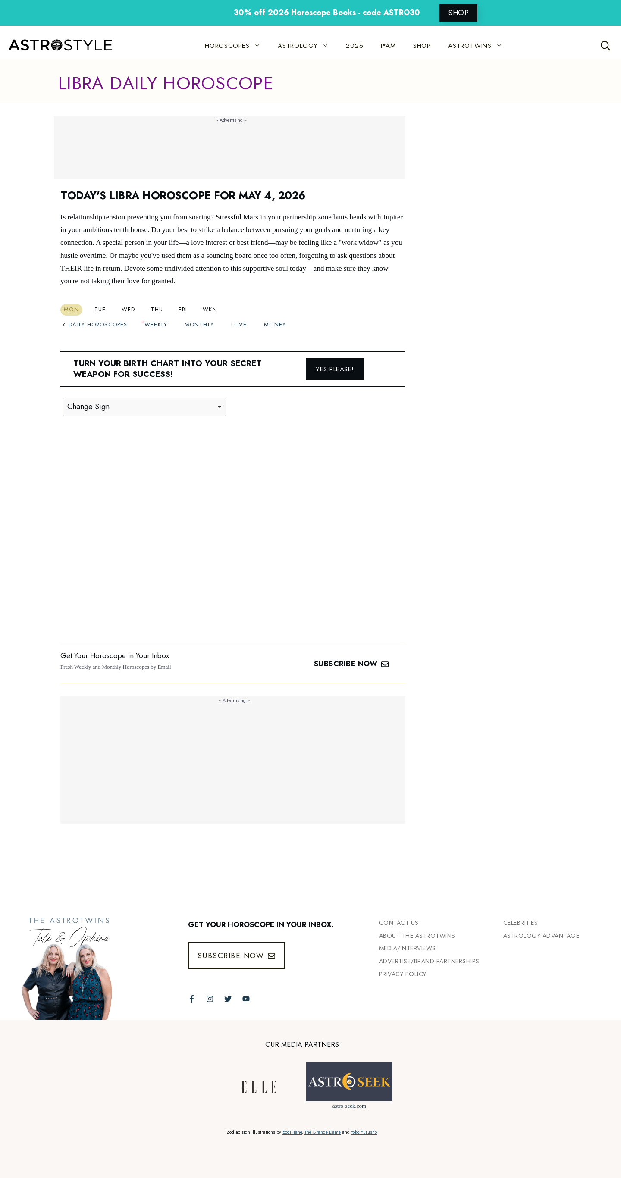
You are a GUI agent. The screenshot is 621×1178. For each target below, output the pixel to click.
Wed (128, 309)
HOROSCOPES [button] (237, 46)
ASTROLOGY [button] (307, 46)
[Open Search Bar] (606, 45)
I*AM (388, 45)
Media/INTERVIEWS (407, 948)
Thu (157, 309)
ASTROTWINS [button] (479, 46)
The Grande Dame (322, 1132)
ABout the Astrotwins (417, 935)
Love (239, 324)
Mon (71, 309)
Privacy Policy (403, 974)
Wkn (210, 309)
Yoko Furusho (364, 1132)
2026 (354, 45)
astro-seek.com (349, 1106)
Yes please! (335, 369)
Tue (100, 309)
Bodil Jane (292, 1132)
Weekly (155, 324)
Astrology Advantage (541, 935)
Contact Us (399, 922)
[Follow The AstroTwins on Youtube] (246, 999)
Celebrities (520, 922)
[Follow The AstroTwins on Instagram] (209, 999)
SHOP (458, 12)
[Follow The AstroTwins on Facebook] (191, 999)
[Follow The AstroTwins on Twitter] (228, 999)
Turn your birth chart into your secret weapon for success (167, 368)
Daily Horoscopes (95, 324)
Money (275, 324)
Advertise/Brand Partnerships (429, 961)
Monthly (199, 324)
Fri (183, 309)
